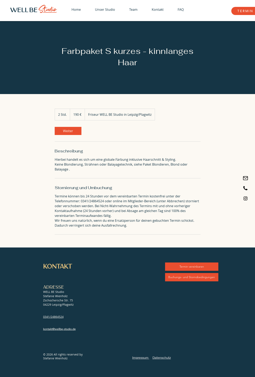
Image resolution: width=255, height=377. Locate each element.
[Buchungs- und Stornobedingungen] (191, 277)
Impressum (140, 357)
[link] (68, 131)
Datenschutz (162, 357)
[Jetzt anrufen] (245, 188)
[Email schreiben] (245, 178)
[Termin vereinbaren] (191, 266)
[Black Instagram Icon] (245, 198)
